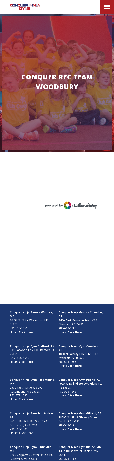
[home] (24, 7)
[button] (107, 7)
